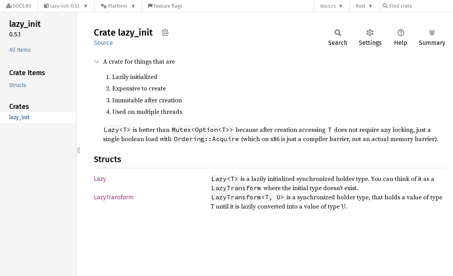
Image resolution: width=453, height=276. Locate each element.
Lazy (100, 178)
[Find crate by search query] (421, 6)
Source (103, 42)
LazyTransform (114, 197)
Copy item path (165, 32)
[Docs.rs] (19, 6)
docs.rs (328, 6)
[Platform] (118, 6)
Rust (361, 6)
